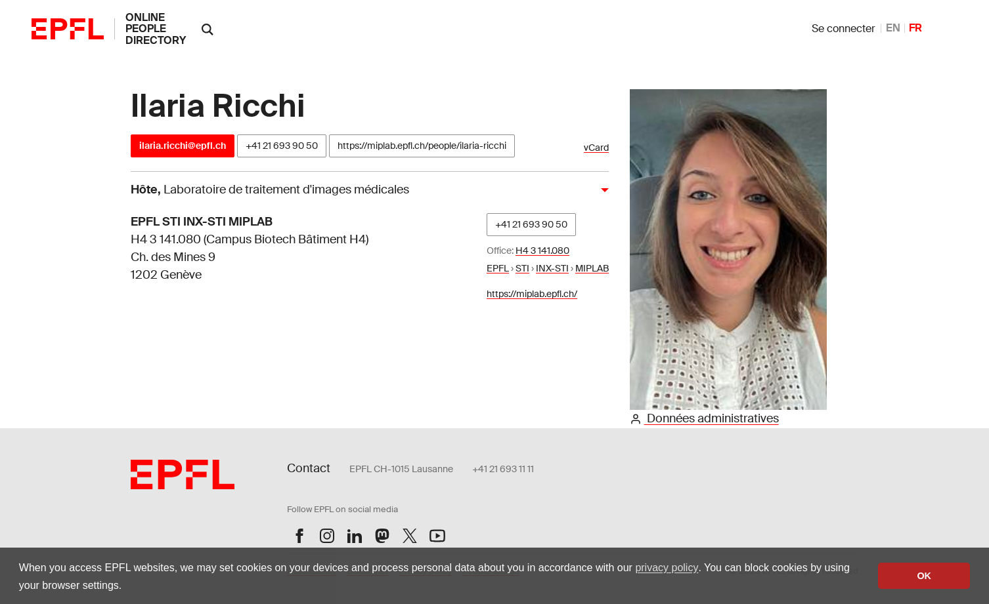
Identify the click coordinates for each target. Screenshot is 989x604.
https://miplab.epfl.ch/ (532, 294)
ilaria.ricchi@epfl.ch (182, 145)
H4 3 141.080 (542, 250)
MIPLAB (592, 268)
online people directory (155, 28)
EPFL (498, 268)
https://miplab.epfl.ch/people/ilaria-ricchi (422, 145)
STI (522, 268)
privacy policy (666, 567)
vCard (596, 147)
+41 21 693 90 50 (282, 145)
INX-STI (552, 268)
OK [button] (924, 576)
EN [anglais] (893, 28)
